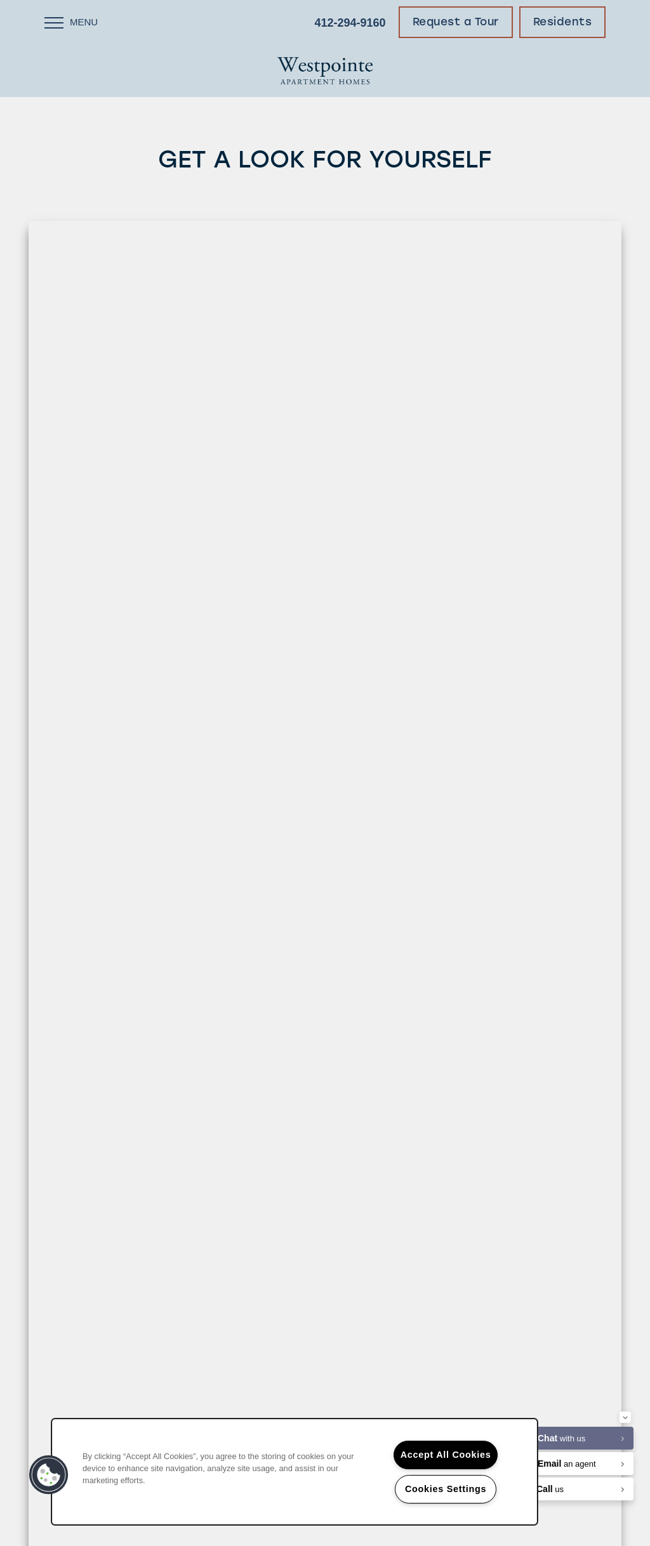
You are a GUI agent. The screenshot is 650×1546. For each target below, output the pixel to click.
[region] (294, 1472)
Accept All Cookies (446, 1455)
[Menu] (71, 22)
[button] (456, 22)
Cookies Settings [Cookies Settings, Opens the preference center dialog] (445, 1489)
